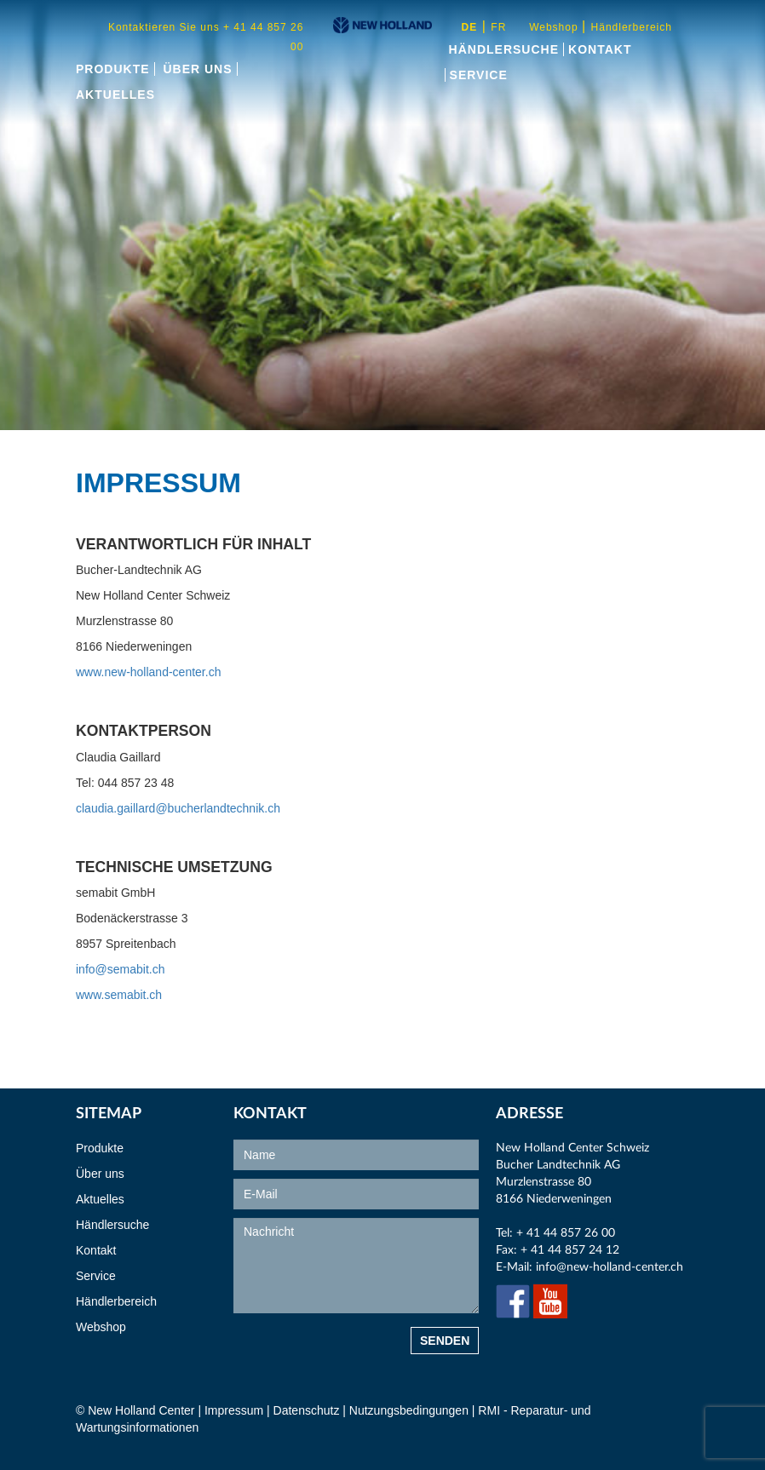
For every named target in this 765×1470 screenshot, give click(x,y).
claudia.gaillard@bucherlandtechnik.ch (178, 808)
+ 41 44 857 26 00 (565, 1233)
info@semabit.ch (120, 969)
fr (498, 27)
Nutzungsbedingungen (410, 1410)
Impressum (233, 1410)
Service (479, 75)
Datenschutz (306, 1410)
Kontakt (599, 49)
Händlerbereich (631, 27)
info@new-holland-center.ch (609, 1267)
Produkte (113, 69)
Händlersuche (504, 49)
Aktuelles (115, 94)
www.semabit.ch (119, 995)
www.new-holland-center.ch (148, 672)
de (470, 27)
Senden (444, 1340)
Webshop (555, 27)
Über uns (197, 69)
